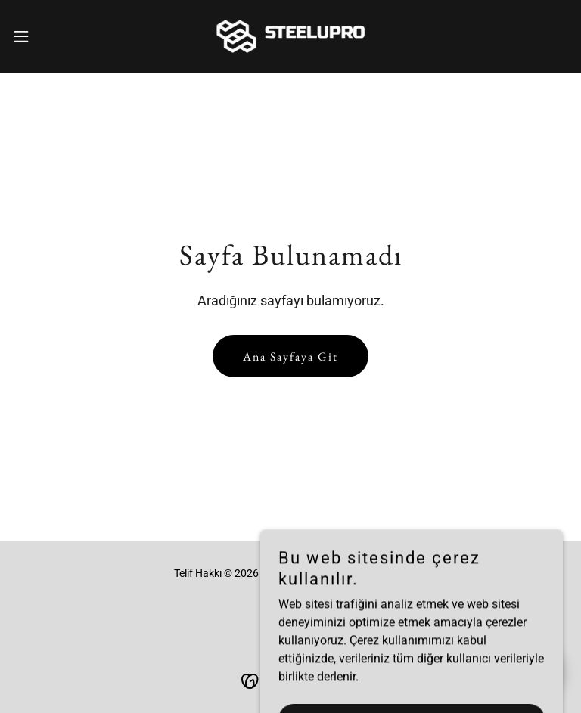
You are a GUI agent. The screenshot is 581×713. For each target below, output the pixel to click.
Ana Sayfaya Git (290, 356)
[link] (291, 36)
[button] (49, 36)
